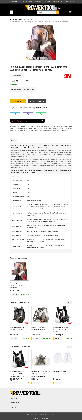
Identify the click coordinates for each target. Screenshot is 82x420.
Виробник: (13, 134)
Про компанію (14, 1)
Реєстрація (57, 1)
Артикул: (14, 75)
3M (24, 134)
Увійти (48, 1)
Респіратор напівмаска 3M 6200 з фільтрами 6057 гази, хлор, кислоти (40, 374)
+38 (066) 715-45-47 (42, 108)
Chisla (42, 418)
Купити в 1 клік (38, 101)
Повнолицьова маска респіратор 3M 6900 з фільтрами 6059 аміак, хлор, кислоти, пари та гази (17, 376)
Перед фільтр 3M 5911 (60, 372)
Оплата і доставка (26, 1)
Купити (19, 101)
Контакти (38, 1)
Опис (13, 140)
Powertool (29, 414)
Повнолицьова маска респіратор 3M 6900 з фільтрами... (60, 329)
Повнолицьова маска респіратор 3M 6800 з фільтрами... (17, 285)
